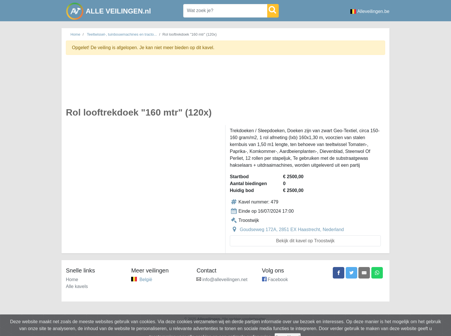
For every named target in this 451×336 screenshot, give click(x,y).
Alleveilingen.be (369, 11)
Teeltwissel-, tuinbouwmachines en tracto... (122, 34)
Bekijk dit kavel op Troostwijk (305, 240)
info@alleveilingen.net (224, 279)
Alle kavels (77, 286)
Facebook (278, 279)
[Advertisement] (225, 84)
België (145, 279)
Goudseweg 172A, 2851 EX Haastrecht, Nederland (292, 229)
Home (75, 34)
